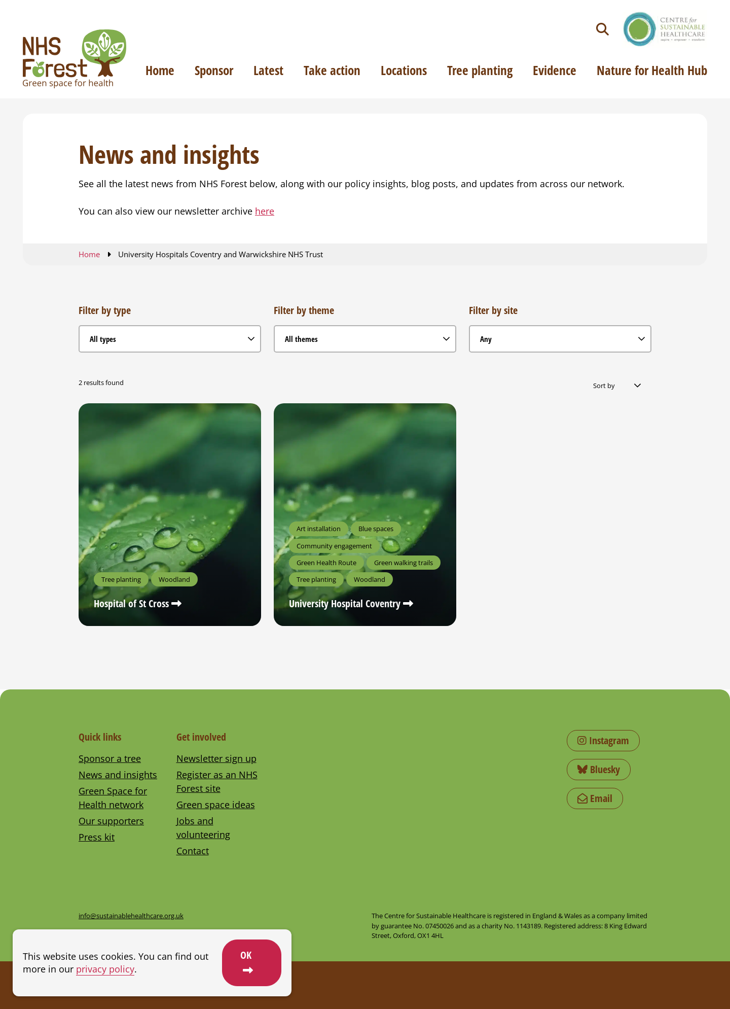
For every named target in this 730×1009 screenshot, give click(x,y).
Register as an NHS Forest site (217, 781)
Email (594, 798)
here (264, 211)
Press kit (97, 837)
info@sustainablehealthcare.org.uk (131, 915)
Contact (192, 851)
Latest (268, 70)
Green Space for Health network (113, 798)
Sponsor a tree (110, 758)
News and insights (118, 775)
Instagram (603, 740)
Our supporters (111, 821)
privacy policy (105, 969)
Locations (404, 70)
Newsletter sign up (216, 758)
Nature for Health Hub (652, 70)
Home (159, 70)
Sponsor (214, 70)
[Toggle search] (602, 29)
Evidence (554, 70)
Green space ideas (215, 804)
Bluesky (598, 769)
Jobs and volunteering (203, 828)
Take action (332, 70)
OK (245, 955)
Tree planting (480, 70)
